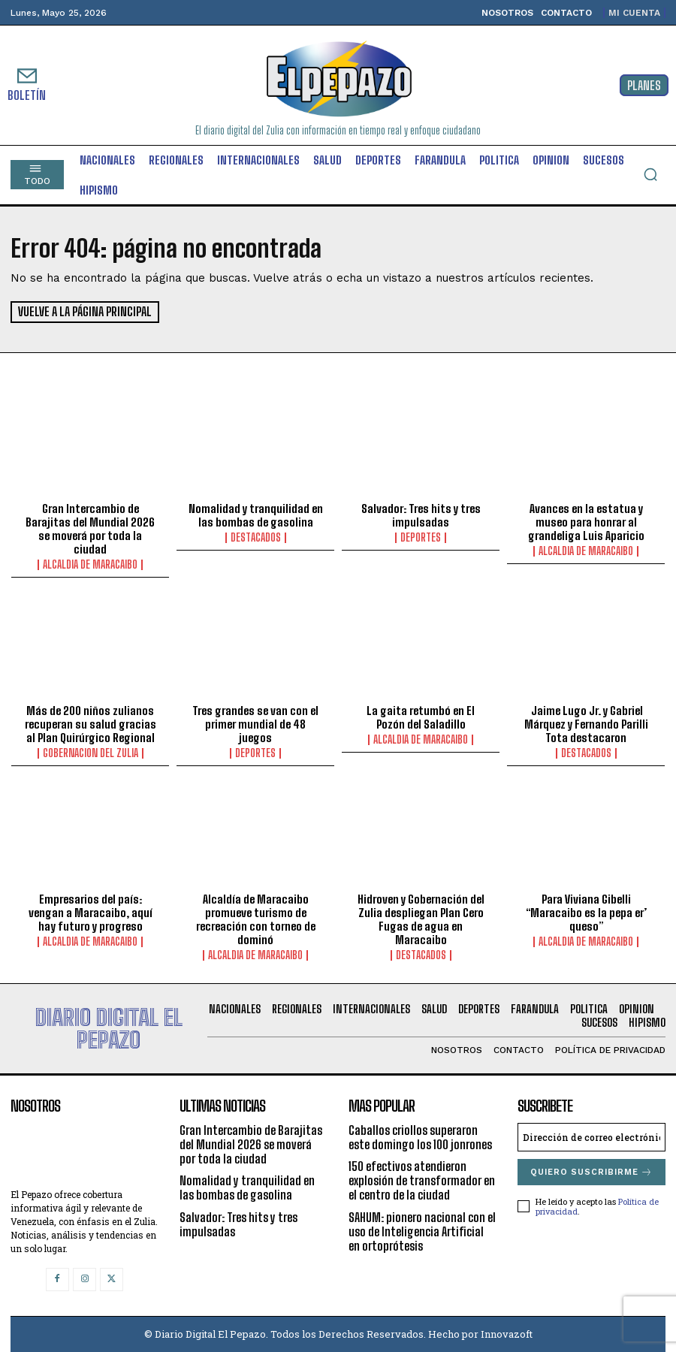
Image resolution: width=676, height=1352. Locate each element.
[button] (650, 174)
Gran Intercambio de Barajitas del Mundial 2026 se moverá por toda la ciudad (90, 529)
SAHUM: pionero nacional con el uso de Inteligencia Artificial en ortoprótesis (422, 1230)
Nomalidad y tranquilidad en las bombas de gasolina (256, 515)
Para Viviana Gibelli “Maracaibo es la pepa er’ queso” (586, 912)
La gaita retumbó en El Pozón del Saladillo (421, 717)
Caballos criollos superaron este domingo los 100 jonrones (420, 1137)
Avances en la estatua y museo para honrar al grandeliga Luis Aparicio (586, 522)
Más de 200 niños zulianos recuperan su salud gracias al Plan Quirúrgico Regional (90, 724)
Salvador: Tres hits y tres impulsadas (421, 515)
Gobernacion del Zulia (90, 753)
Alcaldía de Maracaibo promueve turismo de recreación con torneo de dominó (255, 919)
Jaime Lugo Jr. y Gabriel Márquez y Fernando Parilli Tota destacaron (586, 724)
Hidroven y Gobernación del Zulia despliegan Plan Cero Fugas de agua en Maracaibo (421, 919)
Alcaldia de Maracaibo (90, 565)
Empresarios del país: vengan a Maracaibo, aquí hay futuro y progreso (90, 912)
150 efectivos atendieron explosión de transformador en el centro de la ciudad (422, 1180)
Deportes (420, 538)
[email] (591, 1137)
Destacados (256, 538)
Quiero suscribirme (591, 1172)
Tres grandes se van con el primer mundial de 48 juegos (255, 724)
